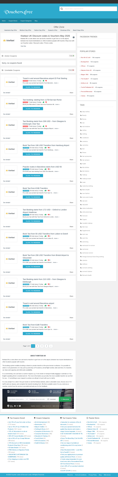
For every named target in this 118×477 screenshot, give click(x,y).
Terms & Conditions (80, 475)
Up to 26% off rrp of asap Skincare (19, 438)
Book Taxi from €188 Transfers (35, 325)
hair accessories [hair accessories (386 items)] (87, 156)
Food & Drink (39, 438)
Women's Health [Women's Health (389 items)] (87, 275)
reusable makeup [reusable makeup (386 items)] (87, 223)
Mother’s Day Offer (25, 30)
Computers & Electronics (42, 431)
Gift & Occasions (40, 440)
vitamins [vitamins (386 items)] (84, 260)
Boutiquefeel (85, 62)
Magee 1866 (84, 74)
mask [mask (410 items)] (83, 182)
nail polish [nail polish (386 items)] (85, 204)
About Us (70, 475)
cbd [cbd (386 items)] (83, 123)
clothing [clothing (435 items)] (84, 134)
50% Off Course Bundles (16, 436)
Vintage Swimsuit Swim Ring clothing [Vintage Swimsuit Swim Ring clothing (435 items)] (93, 256)
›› (50, 346)
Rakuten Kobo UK (86, 70)
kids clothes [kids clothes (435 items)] (85, 167)
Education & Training (41, 436)
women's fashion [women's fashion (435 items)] (87, 271)
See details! (6, 93)
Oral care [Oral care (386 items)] (84, 216)
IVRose (83, 66)
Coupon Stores (13, 21)
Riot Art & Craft (85, 57)
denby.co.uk (84, 83)
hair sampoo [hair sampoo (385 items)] (86, 160)
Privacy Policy (93, 475)
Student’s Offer (52, 30)
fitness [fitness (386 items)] (84, 152)
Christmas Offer (65, 30)
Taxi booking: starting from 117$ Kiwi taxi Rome (42, 100)
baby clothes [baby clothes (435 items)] (86, 111)
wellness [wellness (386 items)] (84, 264)
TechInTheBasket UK (87, 87)
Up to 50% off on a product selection (72, 466)
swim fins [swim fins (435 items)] (85, 238)
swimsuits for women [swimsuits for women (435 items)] (88, 245)
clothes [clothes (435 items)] (84, 130)
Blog (36, 21)
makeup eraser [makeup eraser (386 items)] (86, 178)
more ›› (56, 83)
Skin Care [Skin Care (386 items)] (85, 227)
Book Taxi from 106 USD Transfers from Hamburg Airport (46, 145)
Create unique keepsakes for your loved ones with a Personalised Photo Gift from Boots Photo (71, 461)
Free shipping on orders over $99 (19, 459)
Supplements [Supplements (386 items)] (86, 230)
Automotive (38, 424)
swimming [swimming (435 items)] (85, 242)
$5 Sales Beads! (13, 447)
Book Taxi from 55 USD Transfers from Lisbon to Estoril (45, 234)
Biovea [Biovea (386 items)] (84, 119)
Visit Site (23, 46)
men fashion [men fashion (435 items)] (86, 193)
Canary (83, 96)
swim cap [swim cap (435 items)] (85, 234)
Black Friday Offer (78, 30)
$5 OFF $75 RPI (66, 471)
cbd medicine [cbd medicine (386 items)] (86, 126)
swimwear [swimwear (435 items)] (85, 249)
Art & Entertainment (41, 422)
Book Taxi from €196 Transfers (35, 188)
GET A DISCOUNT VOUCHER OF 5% (72, 434)
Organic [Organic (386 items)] (84, 219)
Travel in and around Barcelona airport (38, 303)
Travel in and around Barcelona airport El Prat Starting (45, 78)
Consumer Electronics (41, 434)
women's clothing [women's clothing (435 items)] (87, 268)
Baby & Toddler (39, 427)
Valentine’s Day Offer (10, 30)
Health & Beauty (40, 443)
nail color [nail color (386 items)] (84, 201)
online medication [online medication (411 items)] (87, 208)
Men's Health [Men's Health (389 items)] (86, 189)
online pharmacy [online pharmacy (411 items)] (87, 212)
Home (4, 21)
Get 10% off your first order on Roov (20, 422)
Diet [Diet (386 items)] (83, 149)
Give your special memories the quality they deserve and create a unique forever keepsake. (70, 429)
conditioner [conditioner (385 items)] (85, 137)
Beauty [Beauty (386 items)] (84, 115)
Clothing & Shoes (40, 429)
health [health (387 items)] (84, 163)
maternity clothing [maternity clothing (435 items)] (87, 186)
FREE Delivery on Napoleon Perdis (19, 450)
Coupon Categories (26, 21)
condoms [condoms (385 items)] (85, 141)
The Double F (85, 79)
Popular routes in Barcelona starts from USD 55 (42, 167)
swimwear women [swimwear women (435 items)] (87, 253)
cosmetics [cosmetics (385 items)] (85, 145)
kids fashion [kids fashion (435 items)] (85, 171)
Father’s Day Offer (39, 30)
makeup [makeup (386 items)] (84, 175)
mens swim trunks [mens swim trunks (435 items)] (87, 197)
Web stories (107, 475)
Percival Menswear (86, 91)
